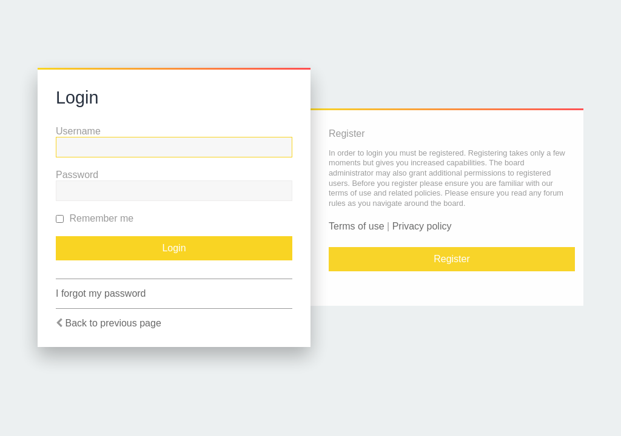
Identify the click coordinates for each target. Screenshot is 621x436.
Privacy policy (422, 226)
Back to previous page (113, 323)
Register (452, 259)
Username (78, 131)
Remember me (94, 218)
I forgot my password (101, 293)
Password (77, 175)
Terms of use (356, 226)
